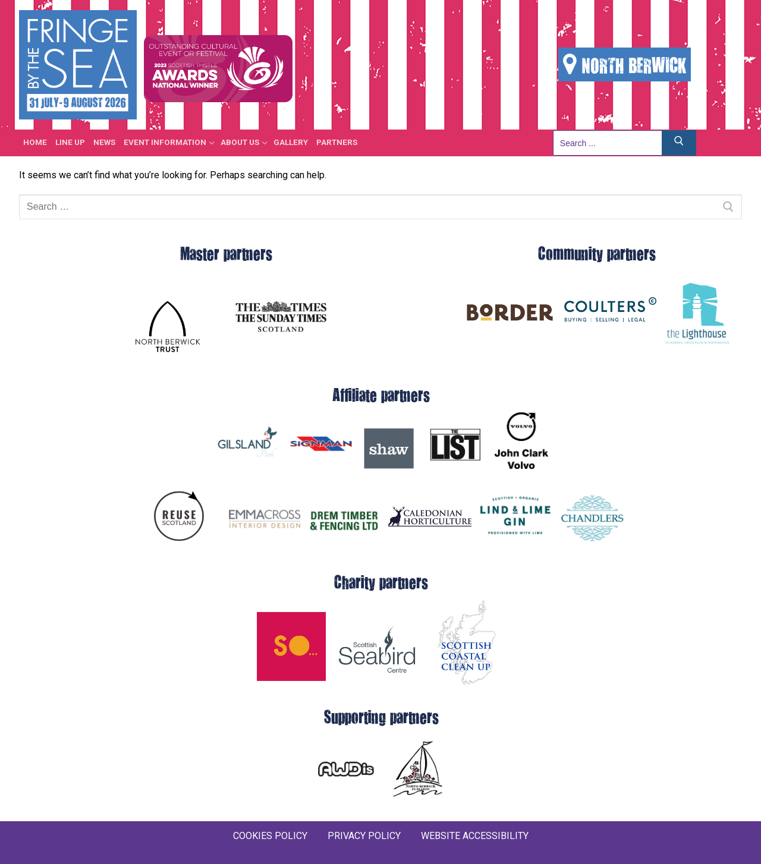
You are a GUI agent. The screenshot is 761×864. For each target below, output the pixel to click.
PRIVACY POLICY (364, 835)
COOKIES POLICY (270, 835)
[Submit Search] (679, 143)
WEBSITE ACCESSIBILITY (475, 835)
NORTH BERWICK (624, 64)
